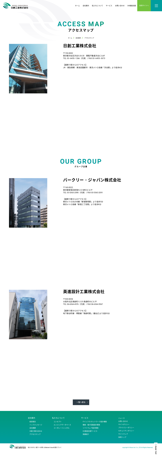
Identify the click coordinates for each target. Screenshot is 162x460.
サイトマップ (123, 444)
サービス (109, 6)
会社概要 (32, 438)
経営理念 (32, 432)
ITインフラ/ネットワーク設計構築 (95, 432)
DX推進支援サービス (90, 441)
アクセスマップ (34, 445)
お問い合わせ (120, 6)
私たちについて (97, 6)
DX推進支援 (131, 6)
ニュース (121, 428)
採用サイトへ (144, 5)
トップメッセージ (35, 435)
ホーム (77, 6)
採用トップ (122, 447)
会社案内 (86, 6)
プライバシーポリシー (126, 438)
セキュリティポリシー (126, 441)
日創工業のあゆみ (35, 441)
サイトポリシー (123, 435)
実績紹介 (86, 445)
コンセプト (58, 432)
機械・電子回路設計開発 (91, 435)
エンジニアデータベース (62, 435)
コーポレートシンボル (61, 438)
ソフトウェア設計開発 (90, 438)
